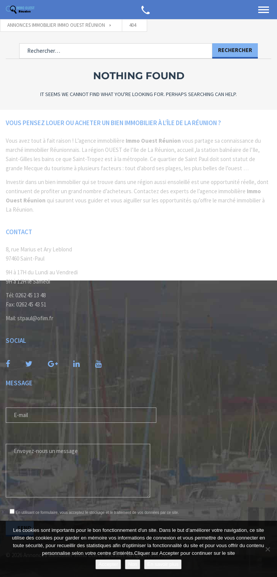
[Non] (267, 549)
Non (132, 564)
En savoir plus (163, 564)
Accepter (108, 564)
